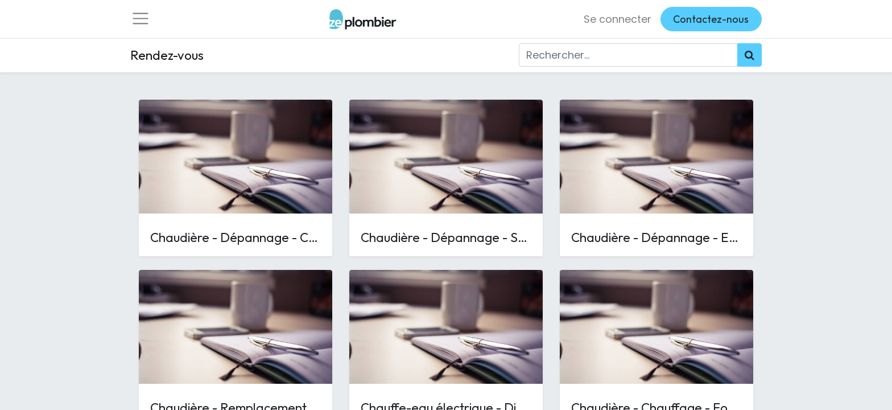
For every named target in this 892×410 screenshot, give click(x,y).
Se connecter (617, 21)
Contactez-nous (711, 21)
